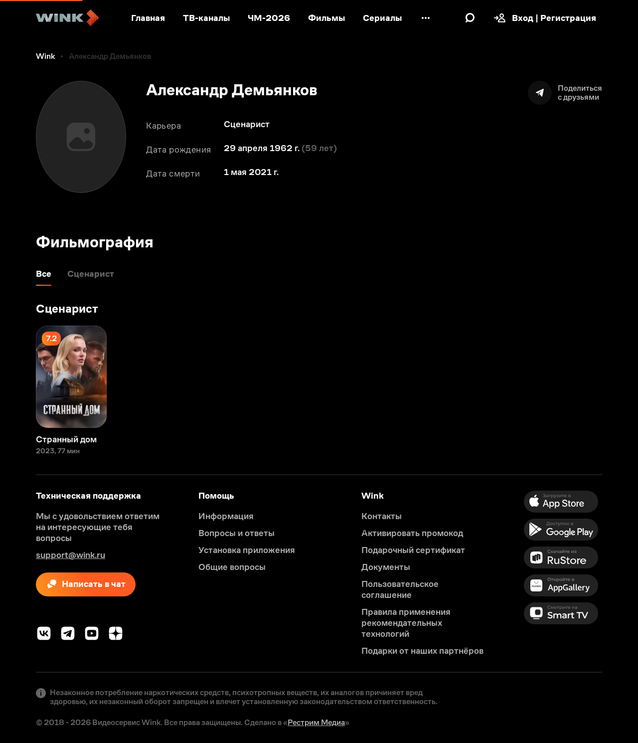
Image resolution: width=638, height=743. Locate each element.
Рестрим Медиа (316, 722)
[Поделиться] (565, 93)
